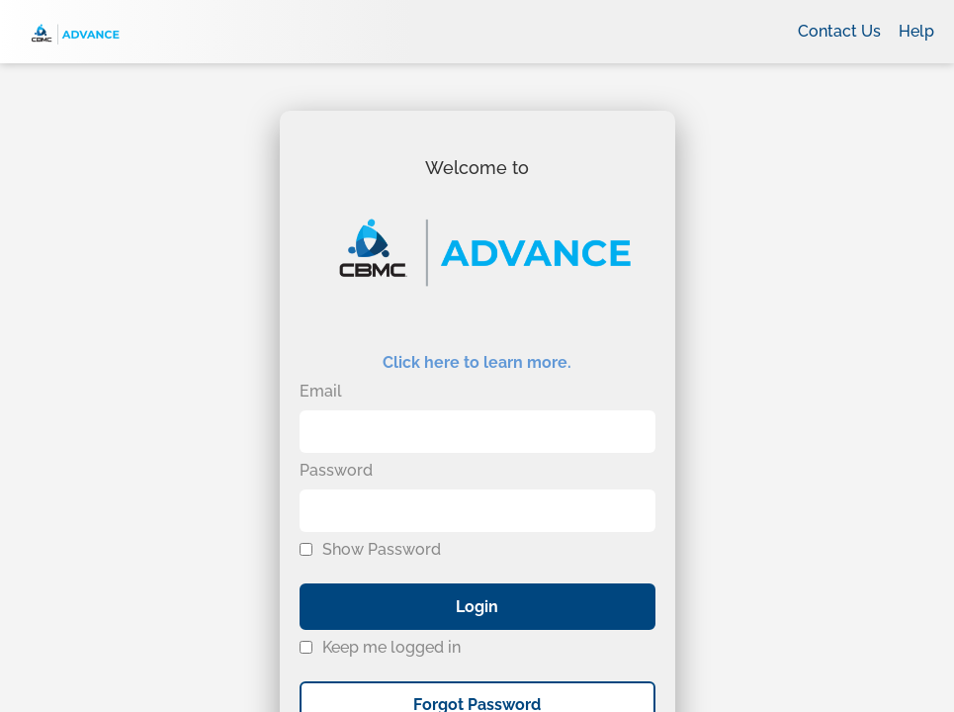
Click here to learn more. (477, 362)
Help (916, 31)
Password (336, 470)
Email (321, 391)
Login (477, 606)
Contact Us (839, 31)
